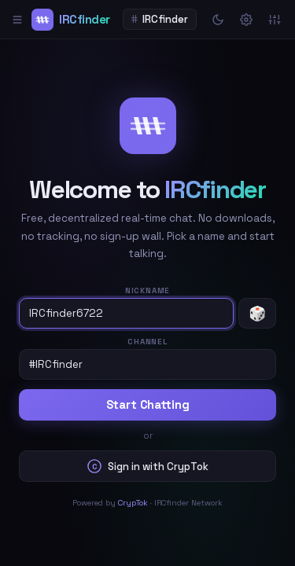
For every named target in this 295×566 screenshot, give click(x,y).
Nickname (147, 290)
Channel (147, 341)
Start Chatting (148, 405)
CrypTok (133, 503)
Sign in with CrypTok (147, 466)
